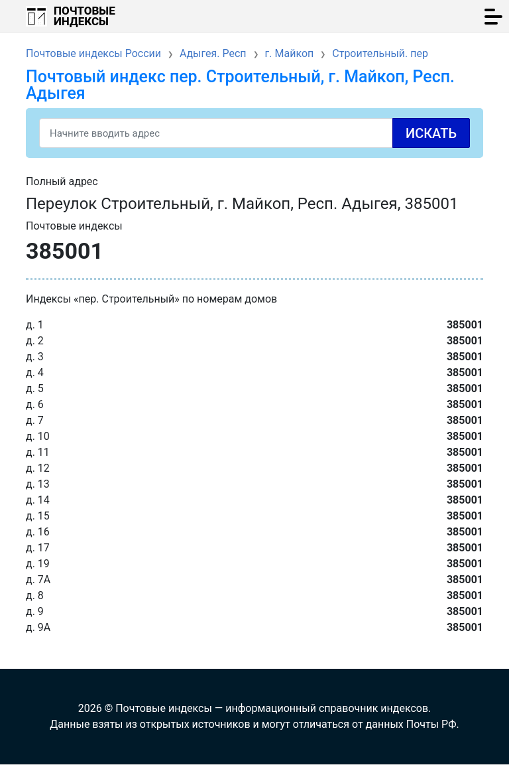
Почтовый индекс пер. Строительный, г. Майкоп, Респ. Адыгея (240, 85)
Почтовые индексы (84, 16)
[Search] (254, 133)
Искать (431, 133)
